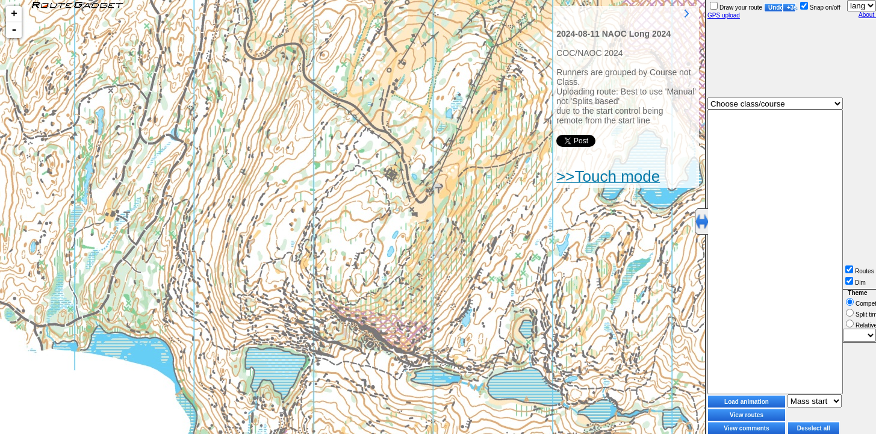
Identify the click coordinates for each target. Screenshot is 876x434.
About (867, 14)
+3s (791, 7)
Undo (775, 7)
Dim (855, 282)
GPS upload (723, 15)
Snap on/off (820, 7)
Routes (859, 271)
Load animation (746, 401)
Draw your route (736, 7)
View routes (746, 415)
